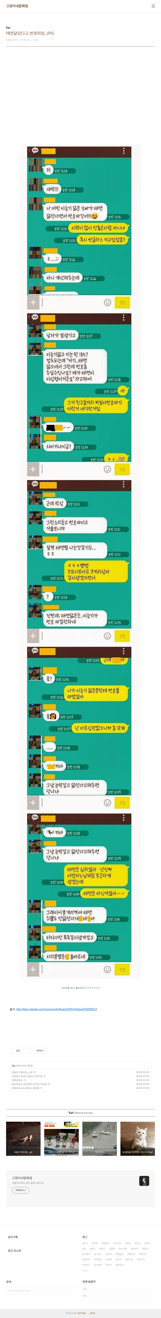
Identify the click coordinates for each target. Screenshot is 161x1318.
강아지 (87, 1264)
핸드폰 (132, 1254)
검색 (75, 1290)
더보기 (85, 1271)
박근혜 (123, 1248)
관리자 (92, 1313)
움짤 (113, 1248)
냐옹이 (99, 1254)
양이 (148, 1243)
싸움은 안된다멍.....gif (22, 1072)
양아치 (141, 1259)
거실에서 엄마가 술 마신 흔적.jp (27, 1076)
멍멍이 (144, 1254)
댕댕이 (106, 1243)
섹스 (138, 1243)
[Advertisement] (80, 93)
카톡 (95, 1243)
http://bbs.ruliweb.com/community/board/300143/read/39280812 (56, 1009)
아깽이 (87, 1254)
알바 (146, 1248)
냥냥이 (135, 1248)
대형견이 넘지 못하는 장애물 (25, 1088)
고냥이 (118, 1243)
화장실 (120, 1264)
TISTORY (81, 1313)
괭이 (93, 1248)
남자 (109, 1264)
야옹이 (99, 1259)
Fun (13, 1065)
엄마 (129, 1243)
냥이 (103, 1248)
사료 (109, 1254)
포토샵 (130, 1259)
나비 (119, 1259)
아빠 (109, 1259)
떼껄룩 (120, 1254)
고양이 (99, 1264)
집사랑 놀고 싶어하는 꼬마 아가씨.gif (29, 1084)
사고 (86, 1243)
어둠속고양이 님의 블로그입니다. (28, 1182)
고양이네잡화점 (17, 6)
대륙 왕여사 (17, 1080)
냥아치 (87, 1259)
